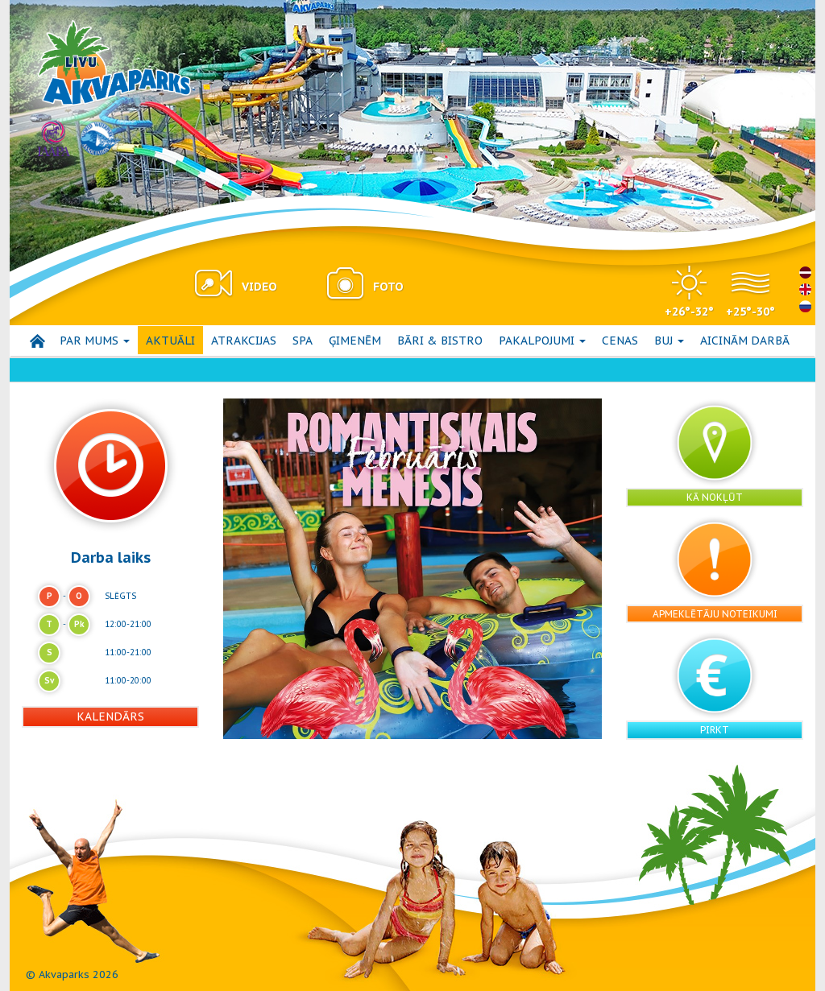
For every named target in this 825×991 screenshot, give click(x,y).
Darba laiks (111, 557)
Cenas (620, 340)
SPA (302, 340)
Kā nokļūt (714, 497)
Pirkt (714, 730)
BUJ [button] (669, 340)
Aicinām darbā (745, 340)
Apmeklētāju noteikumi (715, 614)
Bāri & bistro (440, 340)
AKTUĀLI (170, 340)
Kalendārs (110, 716)
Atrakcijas (243, 340)
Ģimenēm (355, 340)
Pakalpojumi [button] (542, 340)
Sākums (37, 341)
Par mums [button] (95, 340)
